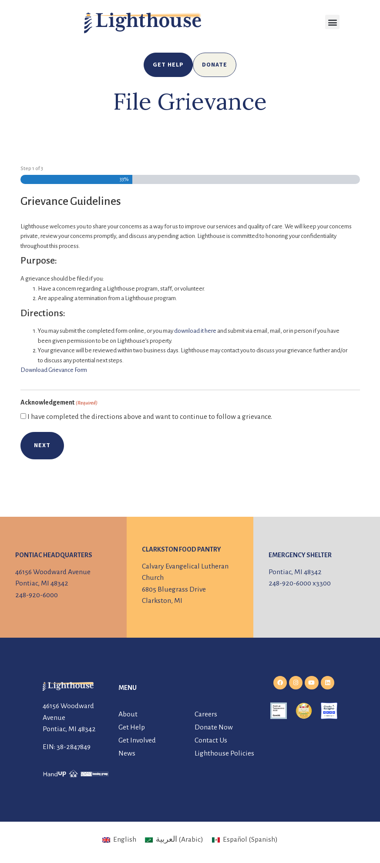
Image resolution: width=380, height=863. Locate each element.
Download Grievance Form (53, 370)
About (128, 714)
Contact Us (211, 740)
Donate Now (214, 727)
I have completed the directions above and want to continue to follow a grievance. (149, 417)
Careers (206, 714)
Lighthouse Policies (224, 753)
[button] (332, 22)
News (126, 753)
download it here (195, 331)
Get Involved (137, 740)
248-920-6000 (36, 595)
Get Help (131, 727)
